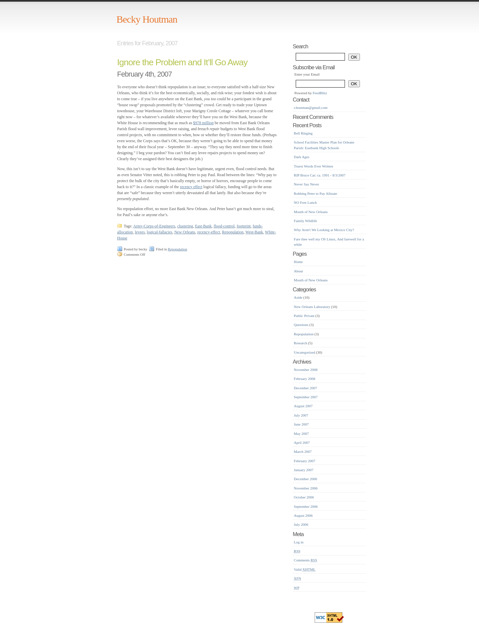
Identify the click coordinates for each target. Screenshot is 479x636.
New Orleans (184, 232)
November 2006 (305, 488)
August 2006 (303, 515)
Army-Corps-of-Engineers (154, 226)
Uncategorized (304, 352)
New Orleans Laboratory (312, 307)
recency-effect (208, 232)
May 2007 (301, 434)
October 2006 (304, 497)
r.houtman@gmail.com (310, 108)
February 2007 (304, 461)
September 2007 (306, 397)
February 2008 (304, 379)
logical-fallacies (159, 232)
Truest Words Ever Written (313, 166)
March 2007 (302, 452)
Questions (301, 325)
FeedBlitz (320, 93)
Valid (304, 569)
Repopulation (232, 232)
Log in (298, 542)
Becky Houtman (146, 19)
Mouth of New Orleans (311, 212)
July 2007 (301, 415)
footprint (243, 226)
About (298, 271)
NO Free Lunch (305, 202)
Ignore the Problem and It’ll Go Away (182, 62)
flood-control (224, 226)
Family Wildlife (305, 221)
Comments (305, 560)
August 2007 (303, 406)
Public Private (304, 316)
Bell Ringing (303, 133)
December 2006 (305, 479)
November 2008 (305, 370)
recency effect (191, 186)
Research (300, 343)
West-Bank (254, 232)
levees (140, 232)
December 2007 (305, 388)
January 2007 (303, 470)
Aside (298, 297)
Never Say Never (306, 184)
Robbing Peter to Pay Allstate (315, 193)
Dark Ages (301, 157)
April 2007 (302, 443)
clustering (185, 226)
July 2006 (301, 524)
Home (298, 262)
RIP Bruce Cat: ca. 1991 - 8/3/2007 (319, 175)
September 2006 (306, 506)
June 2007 (301, 424)
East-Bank (203, 226)
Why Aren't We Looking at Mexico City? (324, 230)
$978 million (203, 123)
